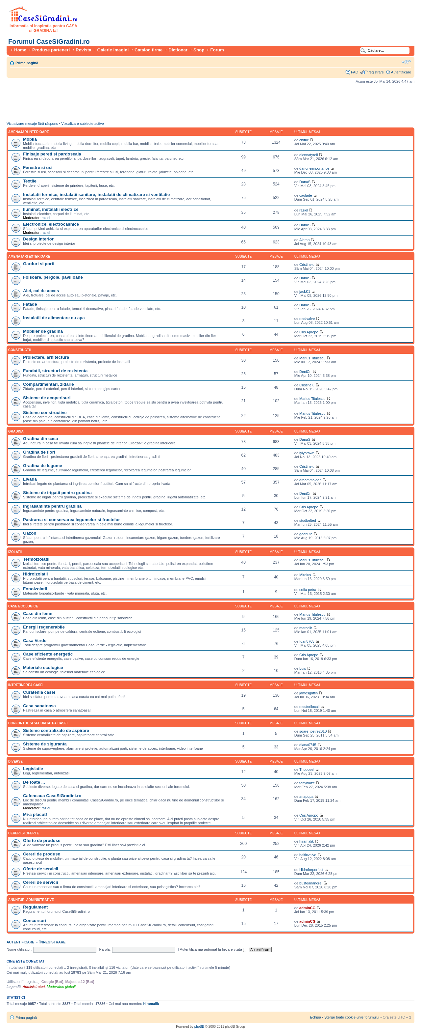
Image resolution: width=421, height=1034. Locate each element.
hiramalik (306, 841)
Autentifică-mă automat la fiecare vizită (213, 949)
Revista (83, 49)
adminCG (307, 908)
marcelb (305, 628)
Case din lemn (37, 613)
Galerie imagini (113, 49)
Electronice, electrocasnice (51, 224)
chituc (304, 140)
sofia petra (307, 590)
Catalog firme (148, 49)
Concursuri (34, 920)
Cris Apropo (308, 332)
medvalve (307, 319)
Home (20, 49)
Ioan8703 (306, 641)
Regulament (35, 907)
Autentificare (401, 72)
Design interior (38, 239)
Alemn (304, 240)
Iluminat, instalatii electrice (51, 209)
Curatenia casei (39, 692)
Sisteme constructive (45, 412)
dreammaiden (310, 480)
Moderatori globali (61, 987)
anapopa (306, 796)
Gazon (29, 533)
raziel (45, 218)
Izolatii (15, 552)
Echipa (315, 1017)
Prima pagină (26, 63)
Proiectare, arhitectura (46, 357)
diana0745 (307, 745)
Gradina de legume (42, 465)
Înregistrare (374, 72)
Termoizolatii (36, 559)
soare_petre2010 (313, 731)
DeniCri (305, 372)
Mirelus (305, 575)
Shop (198, 49)
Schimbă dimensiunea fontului (406, 62)
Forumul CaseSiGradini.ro (49, 41)
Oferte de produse (42, 840)
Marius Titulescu (312, 358)
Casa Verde (34, 640)
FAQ (354, 72)
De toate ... (34, 782)
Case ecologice (23, 606)
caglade (305, 195)
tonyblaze (307, 783)
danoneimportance (314, 168)
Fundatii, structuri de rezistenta (55, 370)
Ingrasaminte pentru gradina (52, 506)
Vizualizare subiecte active (82, 124)
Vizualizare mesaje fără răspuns (32, 124)
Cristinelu (306, 264)
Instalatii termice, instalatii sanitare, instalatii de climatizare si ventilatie (96, 194)
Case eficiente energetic (48, 654)
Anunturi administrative (31, 900)
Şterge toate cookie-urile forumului (352, 1017)
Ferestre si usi (37, 167)
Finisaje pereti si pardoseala (52, 154)
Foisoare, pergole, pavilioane (53, 277)
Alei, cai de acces (41, 290)
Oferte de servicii (40, 868)
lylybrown (306, 453)
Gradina (16, 431)
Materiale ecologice (43, 667)
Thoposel (306, 769)
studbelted (307, 520)
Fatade (30, 304)
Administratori (34, 987)
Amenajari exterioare (29, 256)
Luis (302, 668)
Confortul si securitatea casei (37, 723)
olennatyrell (308, 155)
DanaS (304, 182)
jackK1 (304, 291)
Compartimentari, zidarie (48, 384)
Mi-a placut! (35, 814)
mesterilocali (309, 707)
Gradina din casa (40, 438)
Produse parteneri (51, 49)
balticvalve (307, 855)
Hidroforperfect (311, 870)
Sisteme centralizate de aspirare (56, 730)
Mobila (30, 139)
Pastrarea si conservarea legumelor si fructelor (71, 519)
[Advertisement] (126, 104)
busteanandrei (310, 883)
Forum (217, 49)
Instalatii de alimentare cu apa (54, 317)
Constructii (19, 350)
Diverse (15, 761)
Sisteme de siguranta (45, 743)
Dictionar (177, 49)
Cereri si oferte (23, 833)
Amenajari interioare (28, 132)
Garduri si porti (38, 263)
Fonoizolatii (35, 588)
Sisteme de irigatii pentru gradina (57, 492)
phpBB (199, 1026)
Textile (30, 181)
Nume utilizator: (19, 949)
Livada (30, 479)
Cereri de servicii (40, 882)
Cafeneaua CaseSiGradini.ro (52, 795)
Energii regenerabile (44, 627)
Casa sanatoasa (39, 705)
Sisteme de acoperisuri (46, 397)
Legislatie (33, 768)
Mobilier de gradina (43, 331)
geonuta (305, 534)
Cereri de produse (41, 854)
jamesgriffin (308, 693)
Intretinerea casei (25, 685)
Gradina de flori (39, 452)
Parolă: (105, 949)
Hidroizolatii (35, 574)
